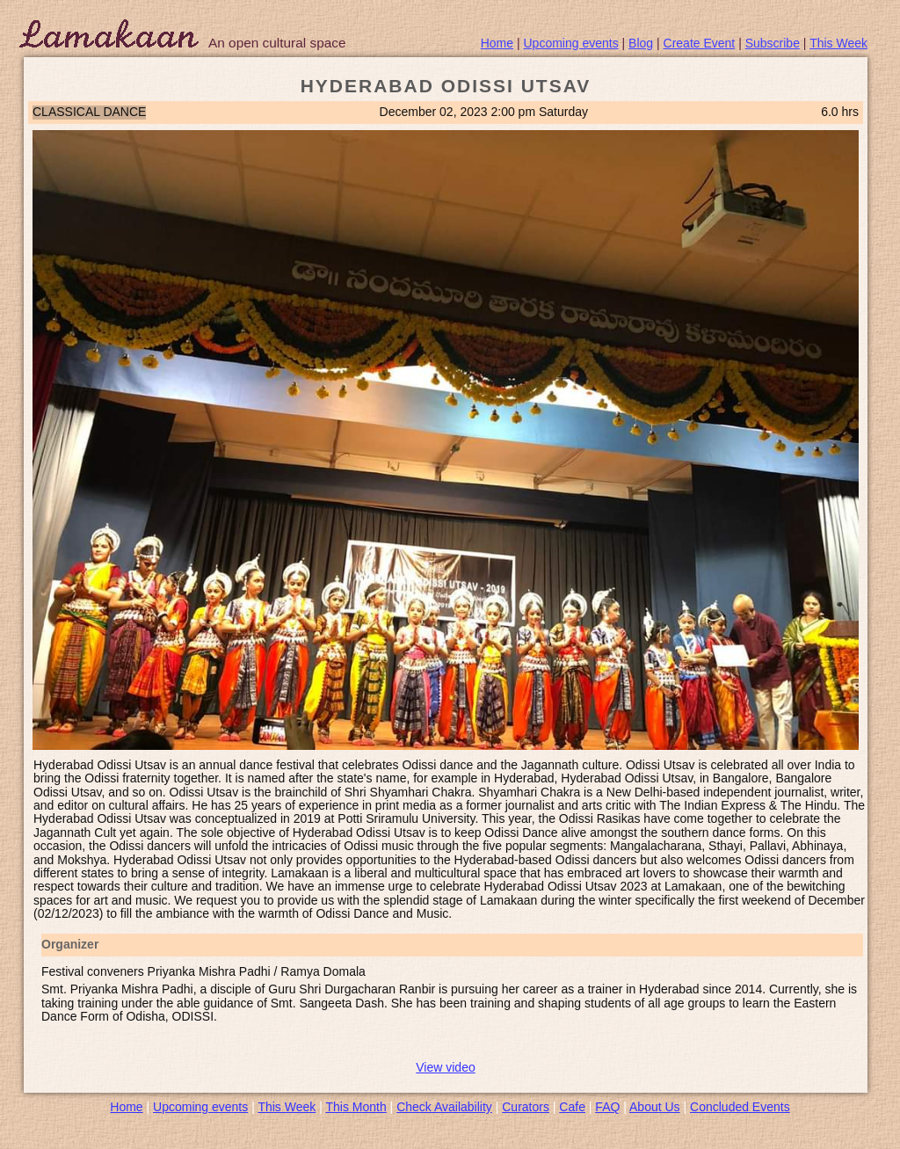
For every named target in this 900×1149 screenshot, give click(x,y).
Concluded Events (740, 1107)
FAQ (607, 1107)
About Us (654, 1107)
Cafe (572, 1107)
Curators (525, 1107)
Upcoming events (571, 43)
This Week (838, 43)
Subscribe (772, 43)
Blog (640, 43)
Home (497, 43)
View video (445, 1067)
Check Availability (444, 1107)
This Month (355, 1107)
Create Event (700, 43)
